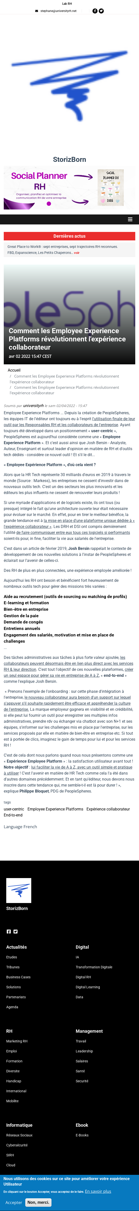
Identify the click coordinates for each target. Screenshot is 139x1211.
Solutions (13, 987)
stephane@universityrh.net (55, 11)
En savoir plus (98, 1194)
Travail (81, 1041)
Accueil (14, 370)
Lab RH (67, 3)
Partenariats (16, 997)
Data (79, 997)
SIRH (10, 1155)
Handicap (13, 1081)
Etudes (11, 957)
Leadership (84, 1051)
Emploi (11, 1051)
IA (77, 957)
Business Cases (18, 977)
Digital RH (83, 977)
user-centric (14, 809)
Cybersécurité (17, 1145)
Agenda (12, 1007)
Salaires (82, 1061)
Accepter (14, 1205)
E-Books (82, 1135)
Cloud (10, 1165)
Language (13, 826)
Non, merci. (38, 1205)
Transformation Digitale (94, 967)
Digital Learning (88, 987)
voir (77, 253)
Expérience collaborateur (108, 809)
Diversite (13, 1071)
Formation (14, 1061)
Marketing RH (17, 1041)
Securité (82, 1081)
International (16, 1091)
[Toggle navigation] (69, 219)
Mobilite (12, 1101)
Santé (80, 1071)
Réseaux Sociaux (19, 1135)
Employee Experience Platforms (55, 809)
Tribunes (13, 967)
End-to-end (13, 815)
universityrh (33, 405)
